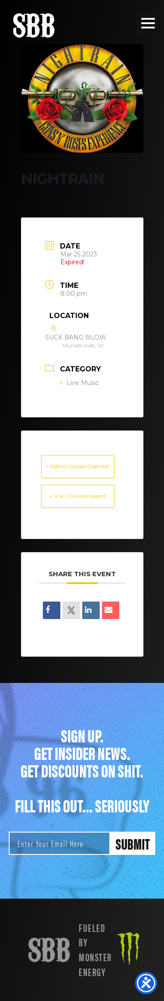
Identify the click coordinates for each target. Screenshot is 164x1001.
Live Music (79, 383)
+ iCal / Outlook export (77, 496)
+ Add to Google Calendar (77, 466)
